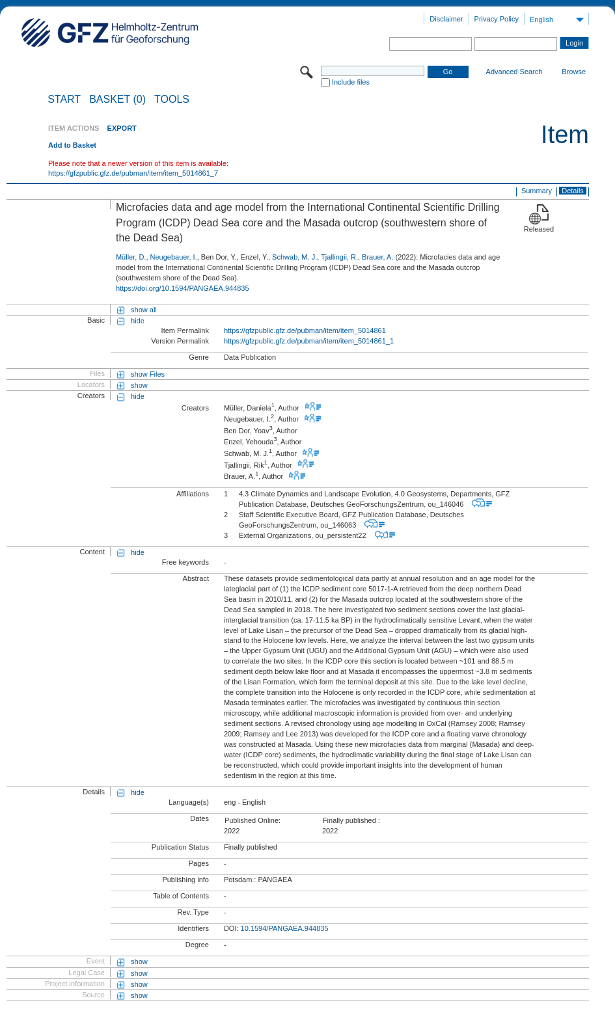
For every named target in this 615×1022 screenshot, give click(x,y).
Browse (574, 71)
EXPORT (122, 128)
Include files (351, 82)
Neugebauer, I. (173, 257)
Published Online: (252, 820)
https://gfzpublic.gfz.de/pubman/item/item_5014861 (305, 330)
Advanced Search (514, 71)
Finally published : (351, 820)
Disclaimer (446, 19)
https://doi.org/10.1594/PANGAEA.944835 (182, 288)
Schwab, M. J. (294, 257)
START (64, 99)
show (139, 385)
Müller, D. (131, 257)
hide (137, 321)
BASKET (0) (117, 99)
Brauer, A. (377, 257)
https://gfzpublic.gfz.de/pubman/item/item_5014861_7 (133, 173)
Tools (171, 99)
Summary (536, 191)
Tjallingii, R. (339, 257)
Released (539, 229)
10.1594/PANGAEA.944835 (285, 928)
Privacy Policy (496, 19)
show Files (148, 374)
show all (144, 310)
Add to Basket (72, 145)
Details (573, 191)
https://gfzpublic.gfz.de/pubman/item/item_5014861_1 (309, 341)
